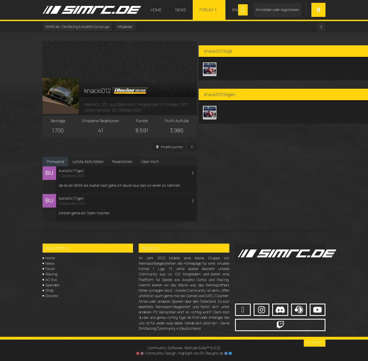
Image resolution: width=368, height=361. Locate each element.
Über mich (150, 161)
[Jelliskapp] (240, 65)
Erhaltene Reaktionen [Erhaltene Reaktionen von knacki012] (109, 119)
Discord (51, 295)
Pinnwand (55, 161)
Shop (49, 289)
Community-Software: (184, 347)
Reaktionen (122, 161)
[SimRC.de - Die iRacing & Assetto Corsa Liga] (92, 10)
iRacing (51, 273)
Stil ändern (315, 341)
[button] (193, 146)
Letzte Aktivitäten (88, 161)
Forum (50, 268)
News (50, 262)
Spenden (52, 284)
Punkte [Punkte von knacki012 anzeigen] (157, 119)
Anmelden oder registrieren (277, 9)
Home (50, 257)
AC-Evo (51, 278)
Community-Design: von (184, 352)
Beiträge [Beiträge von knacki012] (61, 119)
